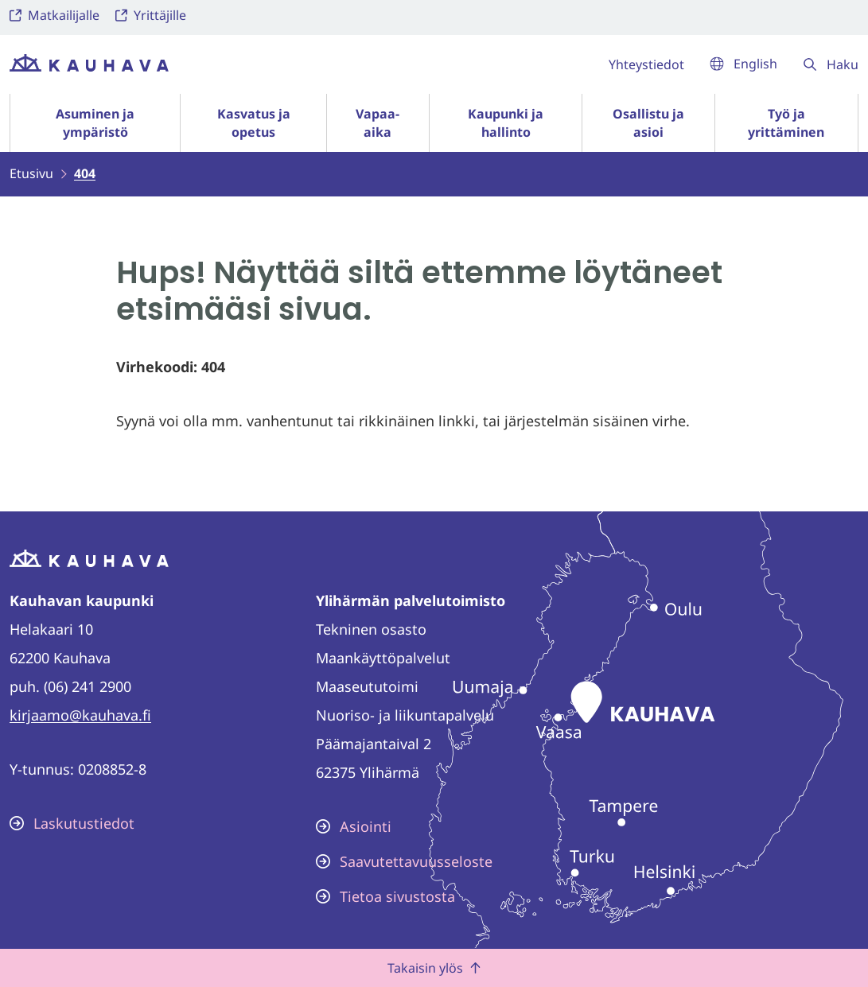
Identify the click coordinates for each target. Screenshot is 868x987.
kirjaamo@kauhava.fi (80, 715)
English (743, 63)
